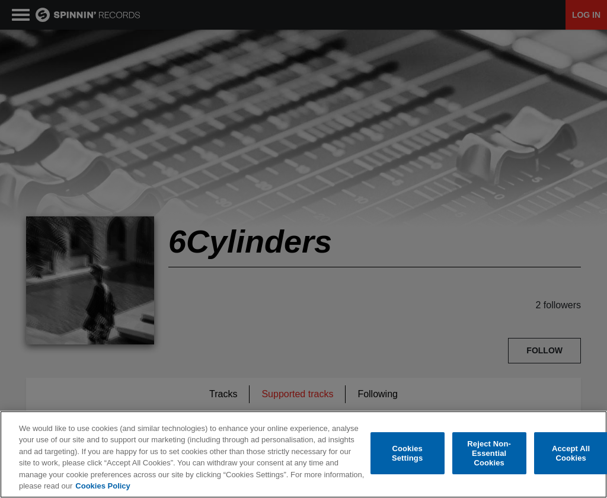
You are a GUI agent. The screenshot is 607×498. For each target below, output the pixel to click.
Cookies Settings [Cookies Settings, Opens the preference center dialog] (407, 453)
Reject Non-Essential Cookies (489, 453)
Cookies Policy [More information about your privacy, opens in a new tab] (102, 485)
